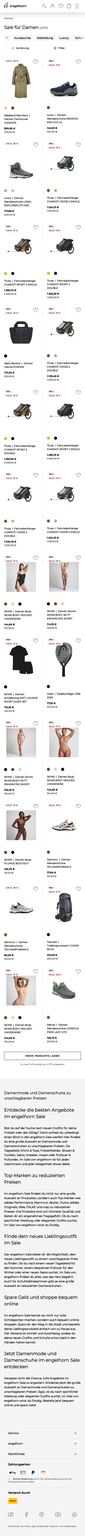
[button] (52, 6)
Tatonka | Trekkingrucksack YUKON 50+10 (63, 945)
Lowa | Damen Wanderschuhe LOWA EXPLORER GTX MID (17, 201)
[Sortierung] (26, 48)
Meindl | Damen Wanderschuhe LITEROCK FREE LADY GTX (63, 1028)
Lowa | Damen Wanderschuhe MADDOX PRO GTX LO (62, 118)
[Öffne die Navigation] (77, 6)
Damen (8, 18)
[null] (21, 80)
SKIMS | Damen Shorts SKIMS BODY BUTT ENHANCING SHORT (61, 615)
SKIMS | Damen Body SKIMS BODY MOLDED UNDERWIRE (18, 615)
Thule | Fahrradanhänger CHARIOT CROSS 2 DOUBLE (62, 367)
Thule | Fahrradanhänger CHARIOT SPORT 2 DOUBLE (62, 284)
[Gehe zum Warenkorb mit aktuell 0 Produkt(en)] (69, 6)
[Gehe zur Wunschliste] (61, 6)
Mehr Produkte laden (42, 1055)
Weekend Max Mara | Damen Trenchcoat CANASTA (17, 119)
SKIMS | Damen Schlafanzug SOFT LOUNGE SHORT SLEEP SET (21, 698)
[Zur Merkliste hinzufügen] (35, 63)
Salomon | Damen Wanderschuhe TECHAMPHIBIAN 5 (59, 863)
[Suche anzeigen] (44, 6)
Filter (62, 48)
